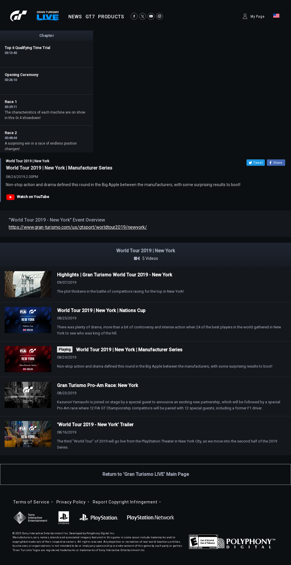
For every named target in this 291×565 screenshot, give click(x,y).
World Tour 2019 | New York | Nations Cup (101, 310)
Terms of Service (31, 502)
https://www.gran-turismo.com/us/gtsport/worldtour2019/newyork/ (78, 227)
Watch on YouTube (33, 197)
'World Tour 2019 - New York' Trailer (95, 424)
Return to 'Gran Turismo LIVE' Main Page (145, 474)
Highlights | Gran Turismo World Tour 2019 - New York (114, 275)
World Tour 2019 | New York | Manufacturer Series (129, 349)
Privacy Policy (71, 502)
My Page (258, 17)
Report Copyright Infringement (125, 502)
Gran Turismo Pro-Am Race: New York (97, 385)
